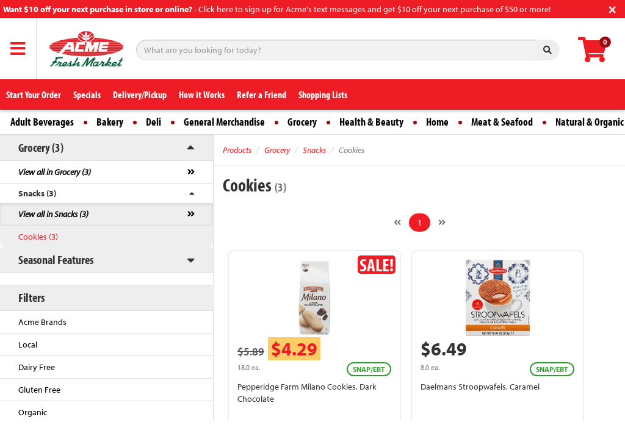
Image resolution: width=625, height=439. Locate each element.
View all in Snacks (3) (53, 214)
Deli (153, 122)
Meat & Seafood (502, 122)
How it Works (202, 94)
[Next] (442, 222)
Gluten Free (39, 389)
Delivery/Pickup (140, 94)
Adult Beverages (42, 122)
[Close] (612, 8)
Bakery (109, 122)
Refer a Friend (261, 94)
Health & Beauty (371, 122)
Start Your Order (33, 94)
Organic (32, 412)
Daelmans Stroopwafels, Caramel (480, 386)
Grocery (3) (40, 147)
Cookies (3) (38, 236)
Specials (87, 94)
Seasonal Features (55, 259)
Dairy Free (36, 367)
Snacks (314, 150)
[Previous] (397, 222)
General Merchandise (224, 122)
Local (27, 344)
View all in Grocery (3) (54, 171)
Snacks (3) (37, 193)
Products (237, 150)
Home (437, 122)
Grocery (302, 122)
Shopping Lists (322, 94)
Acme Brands (42, 321)
